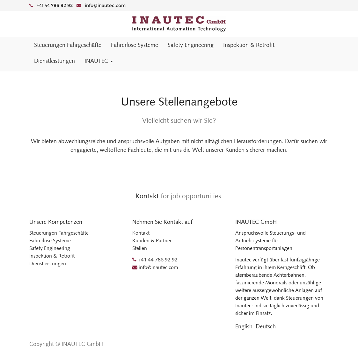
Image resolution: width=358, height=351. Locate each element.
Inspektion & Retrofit (52, 256)
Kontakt (147, 196)
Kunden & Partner (152, 241)
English (243, 326)
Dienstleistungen (47, 263)
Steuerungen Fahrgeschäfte (59, 233)
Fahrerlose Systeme (50, 241)
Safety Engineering (49, 248)
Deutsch (266, 326)
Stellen (139, 248)
